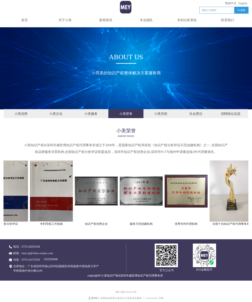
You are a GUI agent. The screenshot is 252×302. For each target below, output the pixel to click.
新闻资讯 (105, 20)
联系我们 (227, 20)
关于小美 (65, 20)
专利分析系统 (187, 20)
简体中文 (230, 3)
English (243, 3)
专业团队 (146, 20)
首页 (24, 20)
